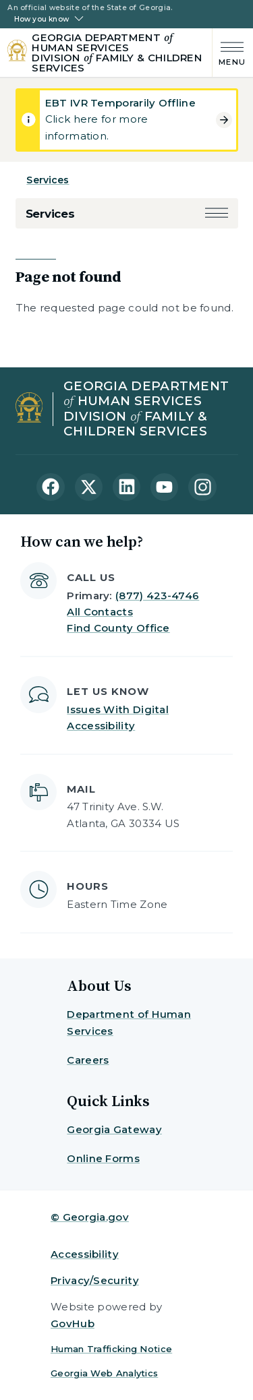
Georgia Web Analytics (104, 1373)
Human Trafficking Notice (111, 1348)
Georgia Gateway (114, 1129)
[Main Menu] (229, 52)
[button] (216, 214)
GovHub (72, 1323)
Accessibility (85, 1254)
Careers (88, 1060)
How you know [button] (41, 20)
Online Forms (103, 1158)
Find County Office (118, 627)
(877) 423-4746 (157, 595)
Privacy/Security (95, 1280)
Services (47, 180)
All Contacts (100, 611)
